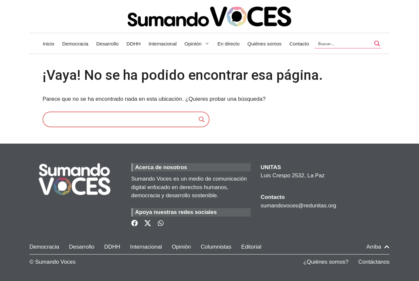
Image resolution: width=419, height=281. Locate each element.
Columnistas (216, 247)
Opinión (199, 44)
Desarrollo (107, 43)
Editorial (251, 247)
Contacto (299, 43)
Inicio (48, 43)
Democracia (75, 43)
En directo (228, 43)
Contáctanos (374, 262)
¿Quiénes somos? (326, 262)
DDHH (133, 43)
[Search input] (344, 43)
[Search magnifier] (201, 119)
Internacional (163, 43)
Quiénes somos (264, 43)
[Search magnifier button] (377, 43)
